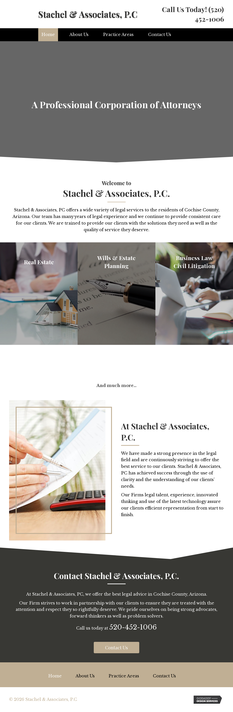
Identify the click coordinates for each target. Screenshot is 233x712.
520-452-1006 (133, 627)
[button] (116, 647)
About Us (79, 34)
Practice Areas (118, 34)
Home (48, 34)
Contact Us (159, 34)
